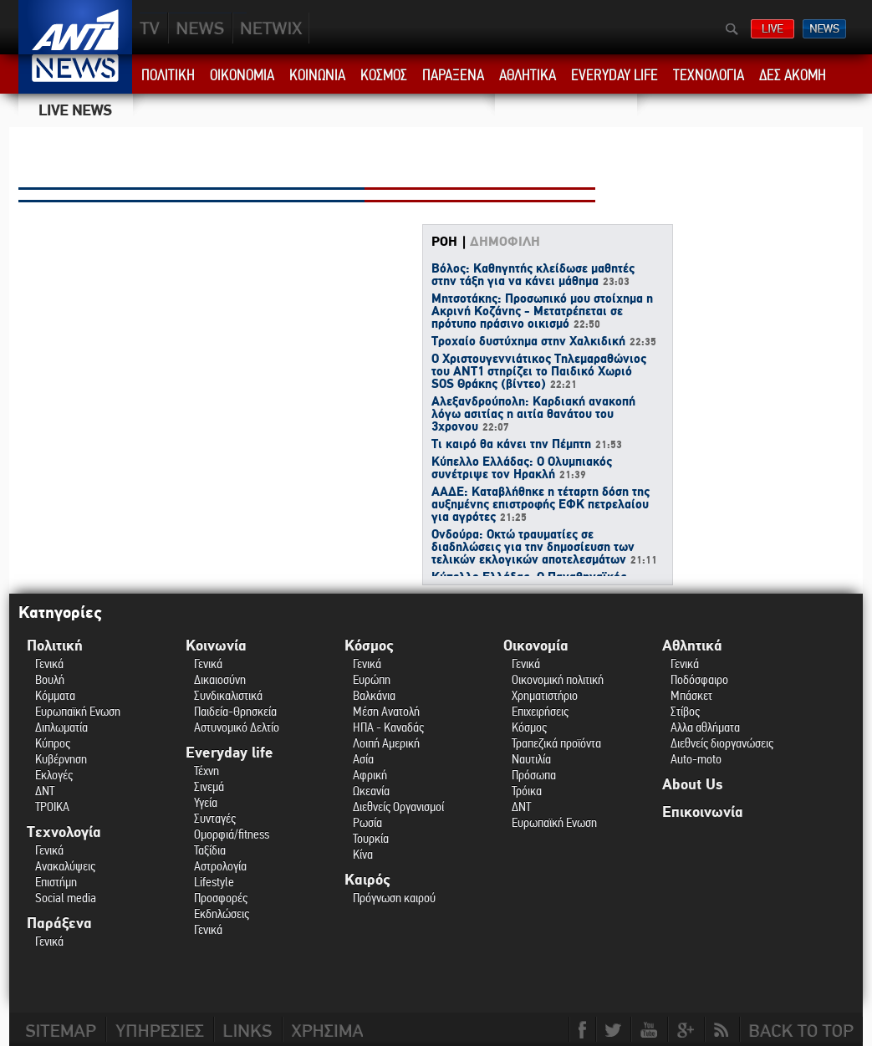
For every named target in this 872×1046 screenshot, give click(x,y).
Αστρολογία (220, 866)
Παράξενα (59, 923)
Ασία (363, 759)
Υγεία (205, 802)
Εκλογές (54, 775)
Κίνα (363, 854)
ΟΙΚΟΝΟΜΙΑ (242, 75)
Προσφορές (220, 898)
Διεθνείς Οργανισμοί (398, 806)
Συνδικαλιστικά (228, 695)
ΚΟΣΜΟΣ (383, 75)
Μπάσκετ (691, 695)
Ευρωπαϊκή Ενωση (77, 711)
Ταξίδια (210, 850)
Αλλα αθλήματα (705, 727)
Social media (65, 898)
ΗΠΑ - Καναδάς (388, 727)
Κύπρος (52, 743)
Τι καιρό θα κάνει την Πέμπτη (526, 445)
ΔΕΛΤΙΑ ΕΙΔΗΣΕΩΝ (824, 28)
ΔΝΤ (44, 791)
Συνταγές (215, 818)
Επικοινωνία (702, 812)
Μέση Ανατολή (386, 711)
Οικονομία (536, 646)
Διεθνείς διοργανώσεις (722, 743)
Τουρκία (371, 838)
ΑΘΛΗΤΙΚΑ (527, 75)
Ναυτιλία (531, 759)
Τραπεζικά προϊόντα (556, 743)
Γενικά (49, 663)
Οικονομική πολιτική (558, 679)
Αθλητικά (692, 646)
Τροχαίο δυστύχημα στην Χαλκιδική (543, 342)
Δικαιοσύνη (220, 679)
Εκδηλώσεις (221, 913)
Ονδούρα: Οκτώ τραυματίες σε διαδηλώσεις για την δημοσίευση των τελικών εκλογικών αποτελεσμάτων (544, 547)
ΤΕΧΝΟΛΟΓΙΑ (708, 75)
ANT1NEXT (361, 28)
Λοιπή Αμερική (386, 743)
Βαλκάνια (374, 695)
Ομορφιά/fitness (231, 834)
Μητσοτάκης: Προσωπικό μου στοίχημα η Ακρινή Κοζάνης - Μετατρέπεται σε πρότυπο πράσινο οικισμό (542, 312)
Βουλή (49, 679)
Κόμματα (55, 695)
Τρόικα (527, 791)
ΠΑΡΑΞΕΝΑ (453, 75)
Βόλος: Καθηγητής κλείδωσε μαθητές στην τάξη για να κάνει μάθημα (533, 275)
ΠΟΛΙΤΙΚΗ (168, 75)
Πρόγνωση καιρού (394, 898)
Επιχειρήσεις (540, 711)
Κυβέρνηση (61, 759)
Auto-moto (696, 759)
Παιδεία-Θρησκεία (235, 711)
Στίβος (685, 711)
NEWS (200, 28)
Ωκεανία (371, 791)
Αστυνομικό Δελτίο (236, 727)
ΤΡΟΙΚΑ (52, 806)
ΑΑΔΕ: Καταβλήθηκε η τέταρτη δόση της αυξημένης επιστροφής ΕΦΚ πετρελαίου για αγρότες (540, 505)
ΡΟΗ (444, 241)
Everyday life (229, 753)
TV (150, 28)
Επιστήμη (56, 882)
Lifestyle (214, 882)
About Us (692, 784)
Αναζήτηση (732, 29)
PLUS (270, 28)
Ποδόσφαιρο (699, 679)
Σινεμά (209, 786)
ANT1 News (75, 74)
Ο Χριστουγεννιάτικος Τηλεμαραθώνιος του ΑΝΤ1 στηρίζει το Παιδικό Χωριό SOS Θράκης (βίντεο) (538, 372)
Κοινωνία (216, 646)
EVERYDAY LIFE (614, 75)
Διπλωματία (61, 727)
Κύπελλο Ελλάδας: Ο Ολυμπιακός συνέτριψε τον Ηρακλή (521, 469)
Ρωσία (367, 822)
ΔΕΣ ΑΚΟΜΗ (792, 75)
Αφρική (370, 775)
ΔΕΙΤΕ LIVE (772, 28)
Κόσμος (369, 646)
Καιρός (367, 880)
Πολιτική (55, 646)
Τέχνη (206, 770)
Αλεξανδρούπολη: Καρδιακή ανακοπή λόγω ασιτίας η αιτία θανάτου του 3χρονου (533, 414)
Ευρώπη (371, 679)
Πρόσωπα (534, 775)
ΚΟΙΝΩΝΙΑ (317, 75)
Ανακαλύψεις (65, 866)
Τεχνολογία (64, 832)
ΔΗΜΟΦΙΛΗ (505, 241)
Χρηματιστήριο (545, 695)
